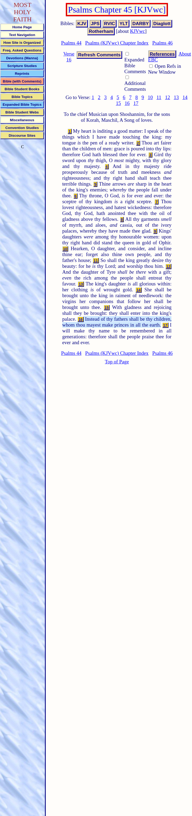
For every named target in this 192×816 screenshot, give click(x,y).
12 (167, 97)
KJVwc (137, 31)
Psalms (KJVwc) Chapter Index (117, 43)
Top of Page (117, 361)
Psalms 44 (71, 43)
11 (158, 97)
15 (118, 103)
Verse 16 (68, 56)
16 (127, 103)
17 (136, 103)
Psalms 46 (162, 43)
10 (150, 97)
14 (184, 97)
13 (176, 97)
